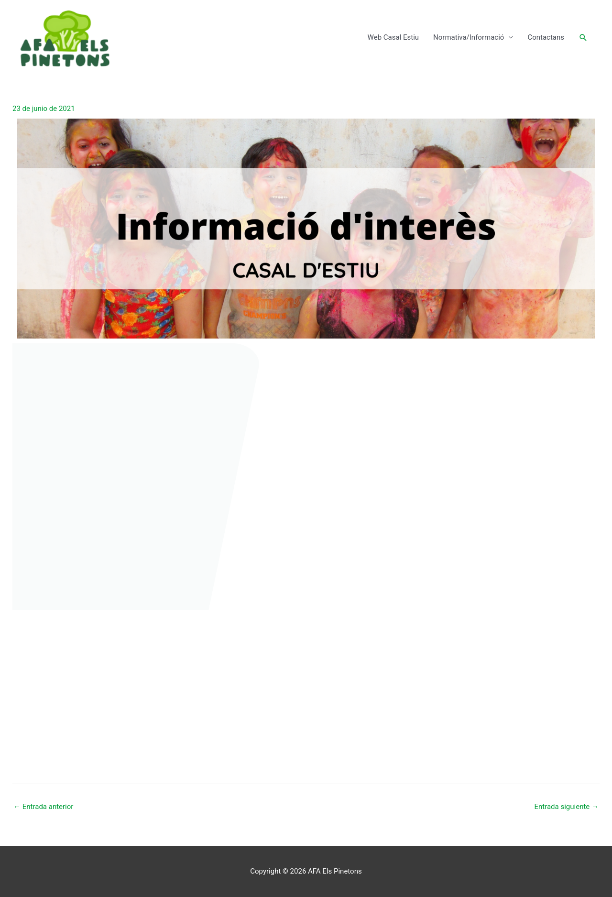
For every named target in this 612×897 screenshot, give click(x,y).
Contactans (545, 37)
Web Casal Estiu (393, 37)
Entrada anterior (43, 806)
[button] (583, 38)
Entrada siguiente (566, 806)
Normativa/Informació (468, 37)
